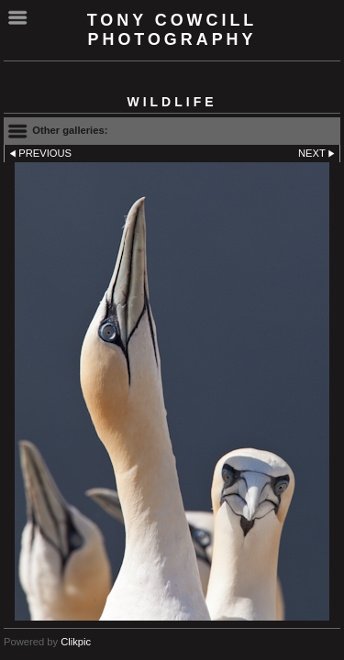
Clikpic (76, 641)
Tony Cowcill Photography (172, 30)
